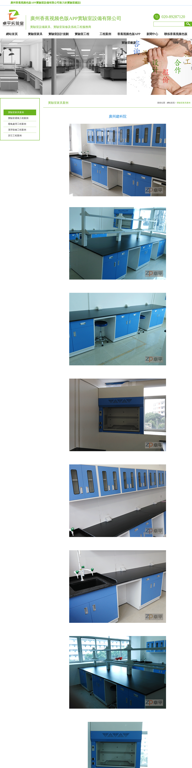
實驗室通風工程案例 (18, 118)
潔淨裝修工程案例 (17, 130)
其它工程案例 (15, 135)
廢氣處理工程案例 (17, 124)
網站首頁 (171, 103)
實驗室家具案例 (16, 112)
